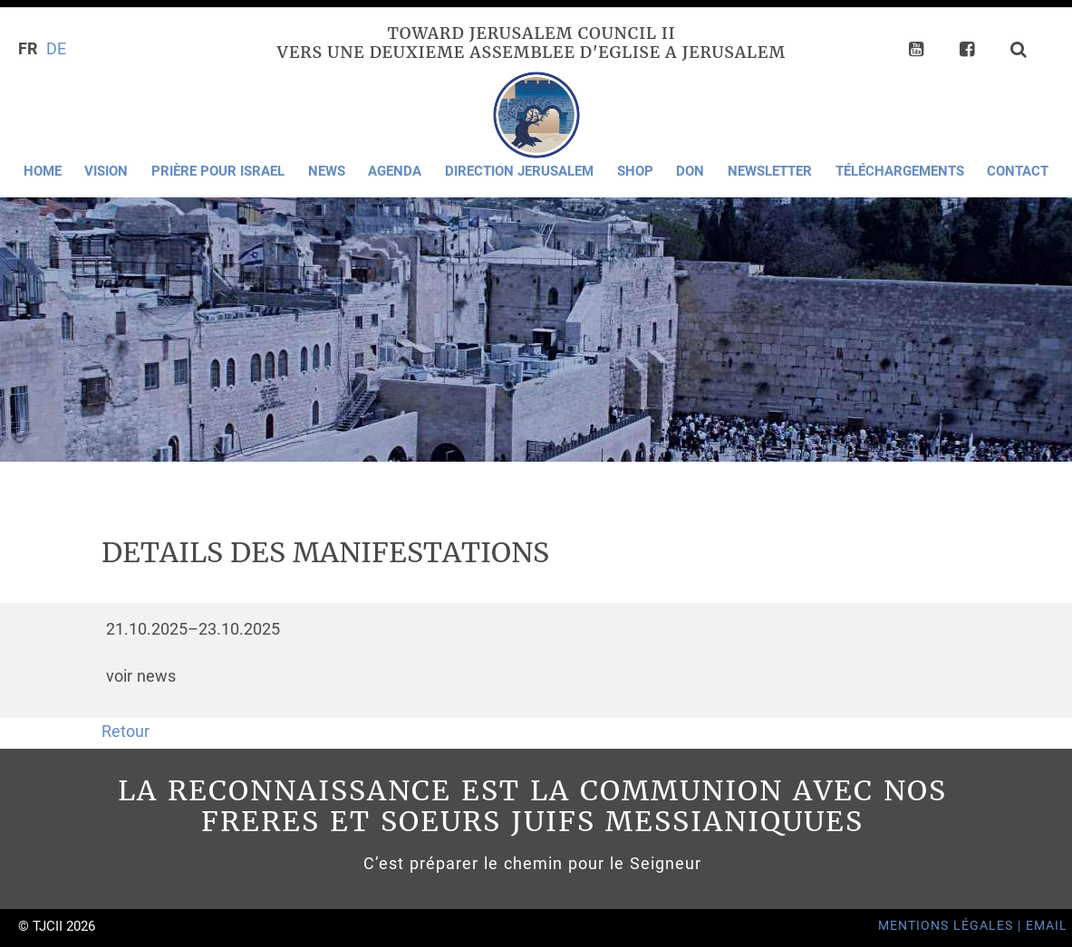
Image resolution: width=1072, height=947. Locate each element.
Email (1046, 925)
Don (690, 171)
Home (43, 171)
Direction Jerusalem (519, 171)
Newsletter (770, 171)
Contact (1017, 171)
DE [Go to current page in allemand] (56, 49)
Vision (106, 171)
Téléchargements (899, 171)
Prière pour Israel (218, 171)
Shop (635, 171)
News (326, 171)
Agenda (394, 171)
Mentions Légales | (952, 925)
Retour (125, 731)
